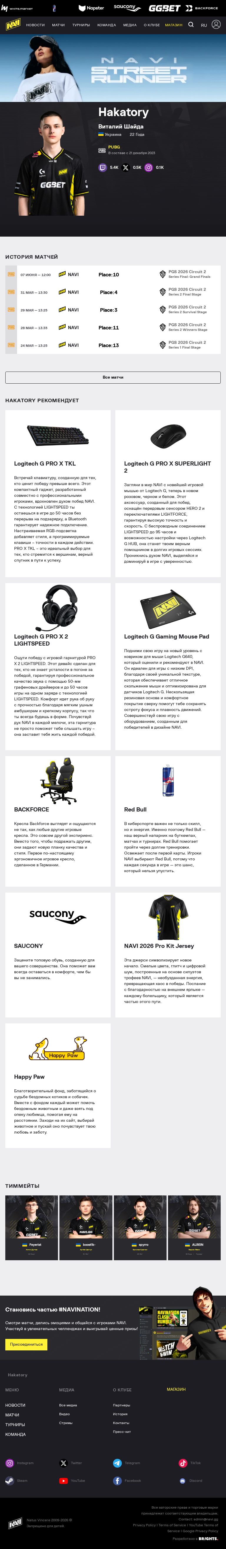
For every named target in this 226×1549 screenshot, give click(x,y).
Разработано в (195, 1538)
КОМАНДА (15, 1435)
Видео (64, 1414)
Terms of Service (172, 1525)
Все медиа (68, 1405)
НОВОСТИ (15, 1405)
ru (204, 25)
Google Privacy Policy (200, 1531)
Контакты (121, 1423)
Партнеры (121, 1405)
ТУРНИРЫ (15, 1425)
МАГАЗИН (176, 1390)
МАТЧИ (12, 1415)
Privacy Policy (144, 1525)
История (120, 1414)
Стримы (65, 1423)
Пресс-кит (122, 1431)
